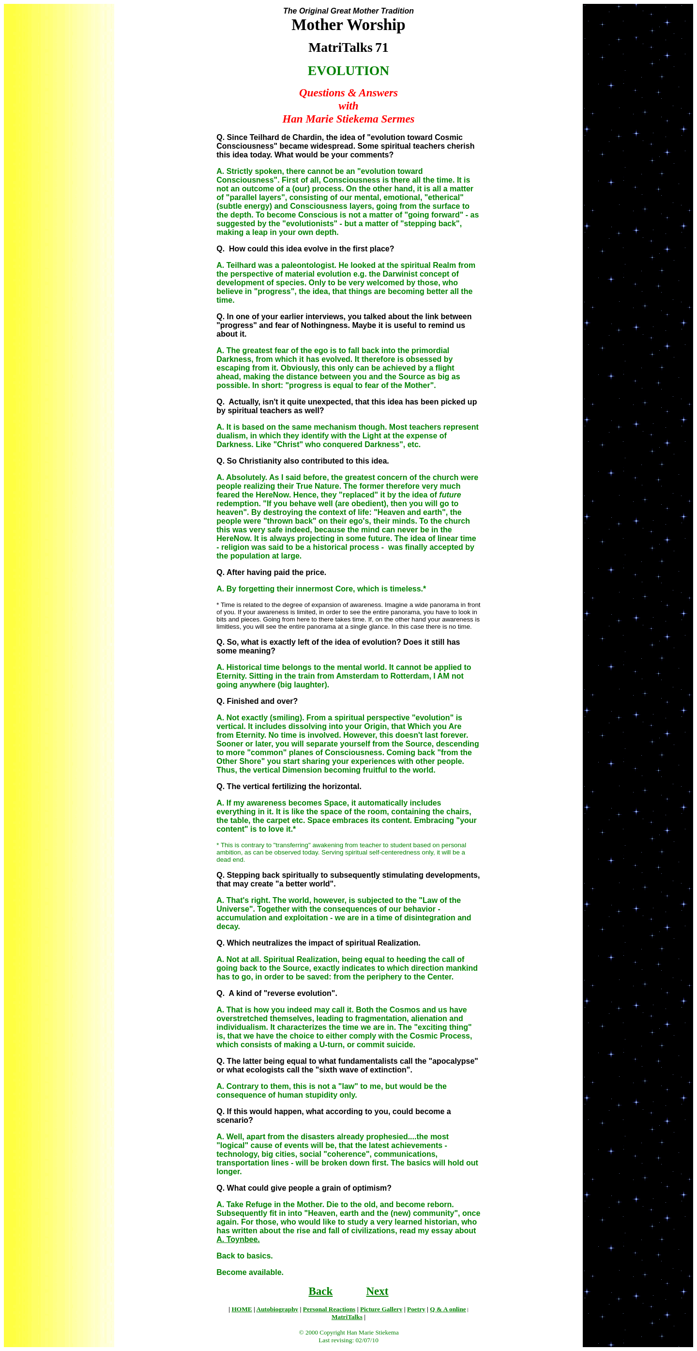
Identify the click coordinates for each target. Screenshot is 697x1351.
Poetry (416, 1309)
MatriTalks (347, 1316)
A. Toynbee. (238, 1239)
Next (377, 1291)
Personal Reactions (329, 1309)
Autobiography (278, 1309)
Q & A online (448, 1309)
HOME (241, 1309)
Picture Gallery (381, 1309)
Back (320, 1291)
